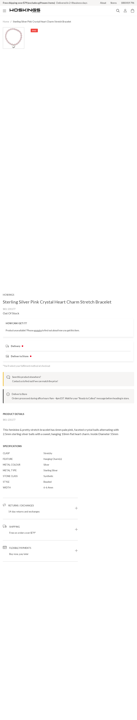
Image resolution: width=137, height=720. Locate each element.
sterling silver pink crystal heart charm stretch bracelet (42, 21)
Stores (113, 2)
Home (6, 21)
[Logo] (25, 11)
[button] (40, 513)
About (103, 2)
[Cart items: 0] (132, 10)
